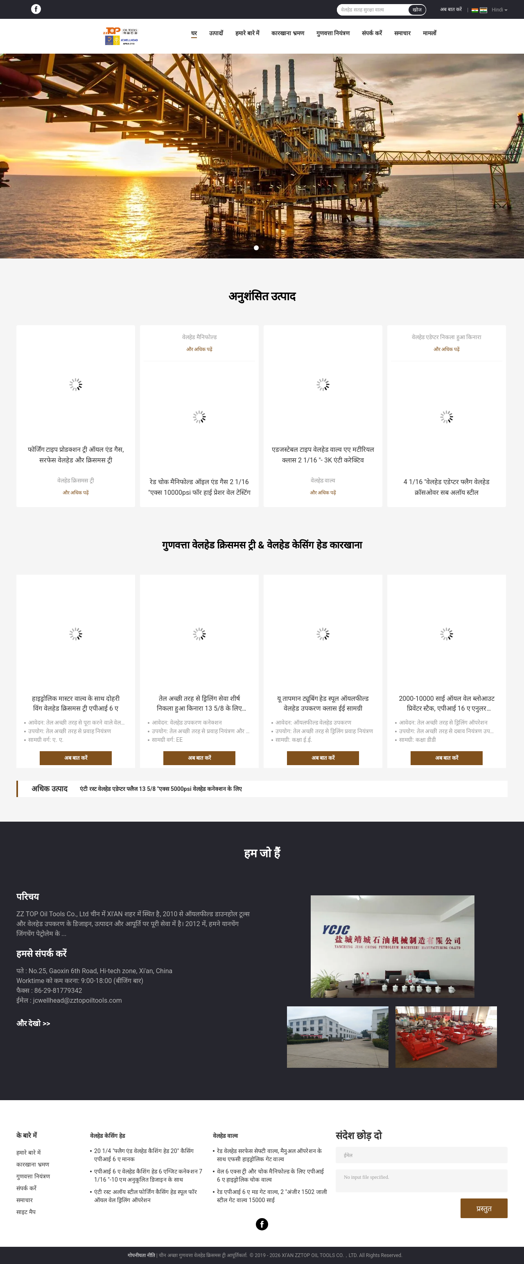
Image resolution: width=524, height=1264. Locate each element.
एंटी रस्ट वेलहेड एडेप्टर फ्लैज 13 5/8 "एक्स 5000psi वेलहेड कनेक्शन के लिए (161, 789)
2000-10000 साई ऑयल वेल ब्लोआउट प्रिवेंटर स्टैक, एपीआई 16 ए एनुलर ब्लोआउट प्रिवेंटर (446, 704)
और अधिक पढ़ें (76, 493)
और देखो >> (33, 1023)
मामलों (429, 33)
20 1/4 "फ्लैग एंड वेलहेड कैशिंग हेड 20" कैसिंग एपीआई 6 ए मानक (144, 1155)
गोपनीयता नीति (141, 1255)
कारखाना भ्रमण (287, 33)
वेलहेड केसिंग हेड (107, 1136)
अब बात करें (451, 9)
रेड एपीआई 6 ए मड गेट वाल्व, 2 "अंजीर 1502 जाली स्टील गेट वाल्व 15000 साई (272, 1196)
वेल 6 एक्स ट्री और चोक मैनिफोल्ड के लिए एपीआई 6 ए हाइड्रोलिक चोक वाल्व (270, 1175)
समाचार (402, 33)
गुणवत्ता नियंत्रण (333, 33)
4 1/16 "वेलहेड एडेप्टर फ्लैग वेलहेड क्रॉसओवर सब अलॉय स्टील (447, 487)
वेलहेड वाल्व (323, 480)
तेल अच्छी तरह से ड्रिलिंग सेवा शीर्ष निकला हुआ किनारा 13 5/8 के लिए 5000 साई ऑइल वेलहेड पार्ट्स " (199, 704)
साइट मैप (26, 1212)
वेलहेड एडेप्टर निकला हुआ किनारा (447, 337)
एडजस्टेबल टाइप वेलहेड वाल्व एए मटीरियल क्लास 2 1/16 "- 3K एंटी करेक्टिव (323, 455)
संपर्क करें (372, 33)
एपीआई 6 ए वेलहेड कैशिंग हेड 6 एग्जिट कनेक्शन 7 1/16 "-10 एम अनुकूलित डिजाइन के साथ (148, 1175)
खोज (417, 10)
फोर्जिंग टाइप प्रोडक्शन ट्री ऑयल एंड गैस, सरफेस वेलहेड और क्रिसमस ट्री (76, 455)
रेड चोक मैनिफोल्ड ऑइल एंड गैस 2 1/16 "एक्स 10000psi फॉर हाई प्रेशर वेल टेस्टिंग (199, 487)
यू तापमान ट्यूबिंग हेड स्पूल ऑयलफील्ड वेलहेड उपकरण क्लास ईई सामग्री (323, 703)
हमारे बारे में (247, 33)
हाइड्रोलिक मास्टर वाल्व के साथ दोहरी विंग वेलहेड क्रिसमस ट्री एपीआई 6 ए (76, 703)
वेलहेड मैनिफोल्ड (199, 337)
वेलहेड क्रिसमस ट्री (75, 480)
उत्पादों (216, 33)
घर (194, 33)
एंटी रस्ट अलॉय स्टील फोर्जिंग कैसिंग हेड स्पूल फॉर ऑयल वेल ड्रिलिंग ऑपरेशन (145, 1196)
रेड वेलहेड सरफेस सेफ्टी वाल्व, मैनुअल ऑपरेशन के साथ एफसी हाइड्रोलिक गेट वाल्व (269, 1155)
